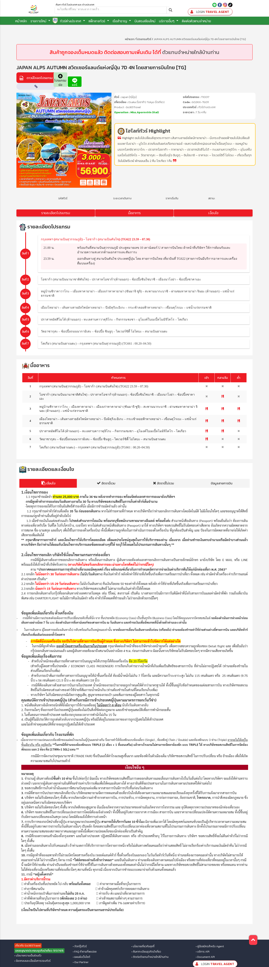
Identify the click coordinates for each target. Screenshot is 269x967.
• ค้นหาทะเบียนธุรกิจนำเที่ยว (146, 952)
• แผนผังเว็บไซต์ (81, 957)
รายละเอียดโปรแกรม (55, 213)
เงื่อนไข (213, 213)
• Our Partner (81, 962)
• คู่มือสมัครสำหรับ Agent (210, 946)
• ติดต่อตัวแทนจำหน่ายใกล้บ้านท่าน (150, 957)
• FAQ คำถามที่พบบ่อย (85, 952)
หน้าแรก (129, 39)
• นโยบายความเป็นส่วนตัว (27, 956)
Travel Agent (209, 11)
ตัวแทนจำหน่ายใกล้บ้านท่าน (190, 52)
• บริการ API (202, 952)
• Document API (205, 957)
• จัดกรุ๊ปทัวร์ (80, 946)
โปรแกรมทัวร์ (143, 39)
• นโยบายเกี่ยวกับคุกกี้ (142, 946)
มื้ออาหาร (134, 213)
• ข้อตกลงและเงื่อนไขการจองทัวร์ (32, 961)
